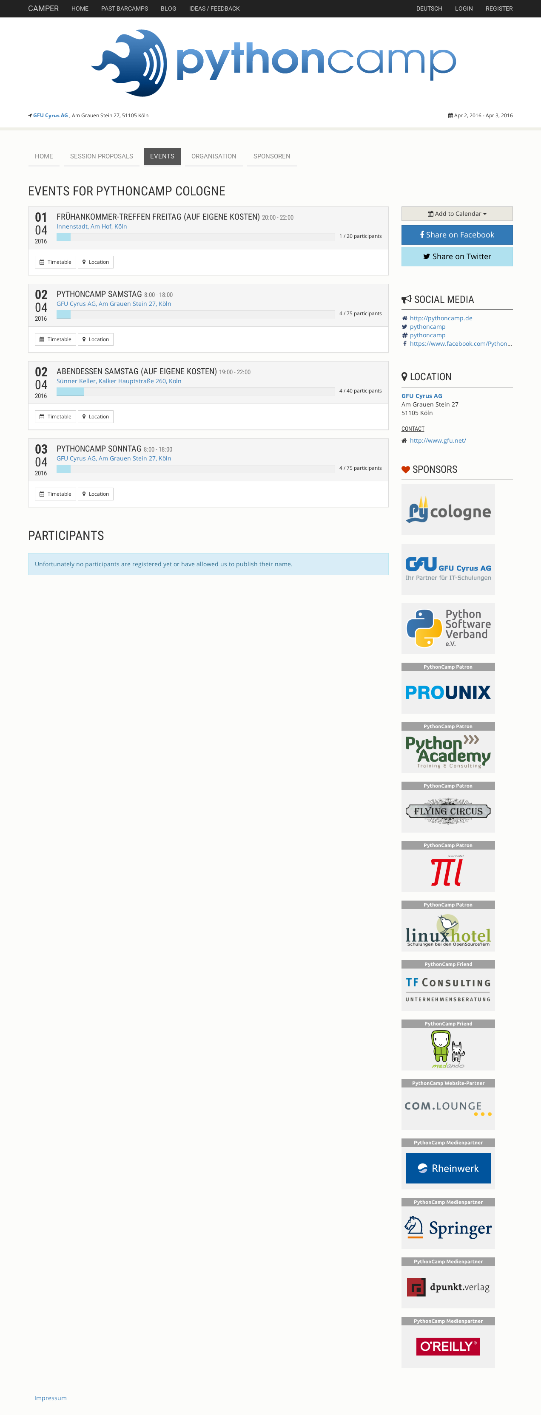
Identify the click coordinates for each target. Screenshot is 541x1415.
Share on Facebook (457, 234)
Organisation (213, 156)
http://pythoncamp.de (441, 318)
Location (96, 261)
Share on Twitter (457, 256)
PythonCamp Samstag (115, 294)
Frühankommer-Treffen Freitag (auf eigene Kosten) (175, 217)
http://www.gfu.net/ (438, 440)
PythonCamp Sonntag (114, 448)
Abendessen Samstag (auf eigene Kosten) (154, 371)
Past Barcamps (124, 8)
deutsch (429, 8)
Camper (43, 8)
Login (464, 8)
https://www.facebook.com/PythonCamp (467, 343)
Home (79, 8)
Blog (169, 8)
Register (499, 8)
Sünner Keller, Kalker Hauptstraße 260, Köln (119, 381)
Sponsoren (271, 156)
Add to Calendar (457, 213)
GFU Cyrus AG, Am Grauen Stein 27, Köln (114, 303)
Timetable (55, 261)
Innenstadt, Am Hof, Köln (92, 226)
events (162, 156)
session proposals (101, 156)
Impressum (50, 1398)
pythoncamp (428, 326)
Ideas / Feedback (214, 8)
